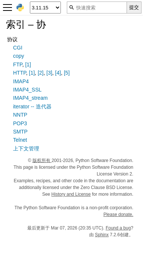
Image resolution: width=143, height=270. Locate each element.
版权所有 (42, 160)
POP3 (20, 123)
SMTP (20, 132)
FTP (17, 65)
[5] (67, 73)
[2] (41, 73)
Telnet (20, 140)
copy (18, 56)
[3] (49, 73)
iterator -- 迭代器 (32, 107)
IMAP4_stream (30, 98)
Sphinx (102, 234)
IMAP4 (21, 81)
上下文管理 (26, 149)
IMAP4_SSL (27, 90)
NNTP (20, 115)
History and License (71, 194)
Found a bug (118, 228)
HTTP (19, 73)
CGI (17, 48)
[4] (58, 73)
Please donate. (118, 214)
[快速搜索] (97, 7)
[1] (28, 65)
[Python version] (45, 8)
